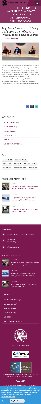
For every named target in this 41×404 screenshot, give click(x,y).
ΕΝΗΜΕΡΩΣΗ (15, 38)
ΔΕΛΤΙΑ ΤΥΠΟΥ (8, 127)
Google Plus (32, 106)
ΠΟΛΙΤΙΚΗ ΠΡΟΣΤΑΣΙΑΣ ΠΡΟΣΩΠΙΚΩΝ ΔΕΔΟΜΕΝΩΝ (20, 385)
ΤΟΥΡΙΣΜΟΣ (33, 168)
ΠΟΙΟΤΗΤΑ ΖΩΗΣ (30, 164)
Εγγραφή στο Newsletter (20, 345)
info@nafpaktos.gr (13, 247)
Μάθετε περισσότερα (8, 397)
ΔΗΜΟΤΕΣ (7, 139)
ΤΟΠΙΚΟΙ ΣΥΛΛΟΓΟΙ (20, 168)
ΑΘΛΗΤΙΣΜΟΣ (7, 160)
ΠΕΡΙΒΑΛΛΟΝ (7, 164)
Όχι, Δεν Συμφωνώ (17, 402)
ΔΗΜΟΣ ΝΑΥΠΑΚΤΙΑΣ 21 (12, 144)
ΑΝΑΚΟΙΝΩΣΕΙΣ (9, 131)
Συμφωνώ (5, 402)
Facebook (27, 106)
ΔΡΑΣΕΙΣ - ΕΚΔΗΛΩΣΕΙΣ (11, 122)
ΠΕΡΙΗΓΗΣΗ (17, 164)
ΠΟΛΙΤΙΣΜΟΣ (7, 168)
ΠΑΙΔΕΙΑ (24, 160)
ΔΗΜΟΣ (17, 160)
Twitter (36, 106)
